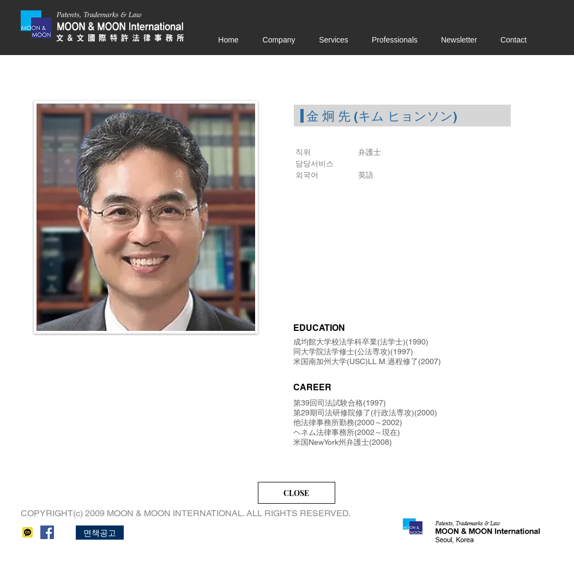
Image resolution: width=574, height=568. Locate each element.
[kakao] (27, 532)
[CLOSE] (296, 493)
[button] (100, 532)
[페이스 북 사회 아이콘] (47, 532)
